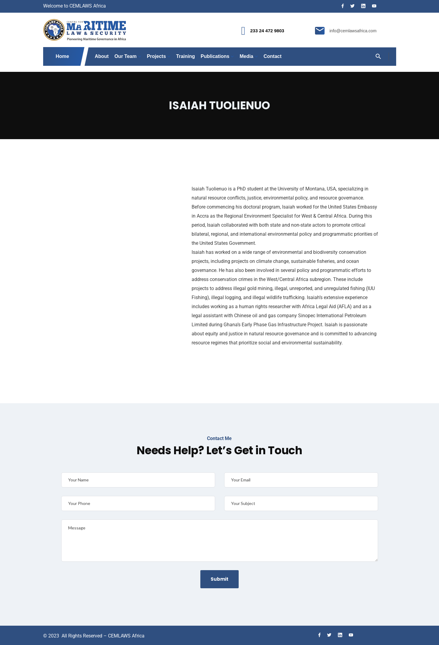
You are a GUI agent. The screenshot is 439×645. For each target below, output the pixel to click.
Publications (215, 56)
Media (246, 56)
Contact (273, 56)
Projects (156, 56)
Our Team (125, 56)
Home (62, 56)
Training (185, 56)
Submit (219, 579)
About (102, 56)
